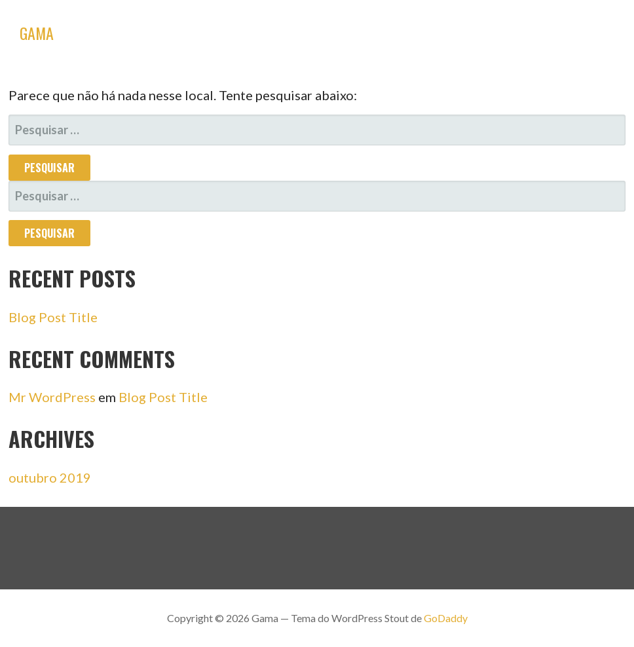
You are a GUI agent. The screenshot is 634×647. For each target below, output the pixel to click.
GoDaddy (446, 618)
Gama (37, 33)
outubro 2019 (50, 477)
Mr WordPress (52, 397)
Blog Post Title (53, 317)
